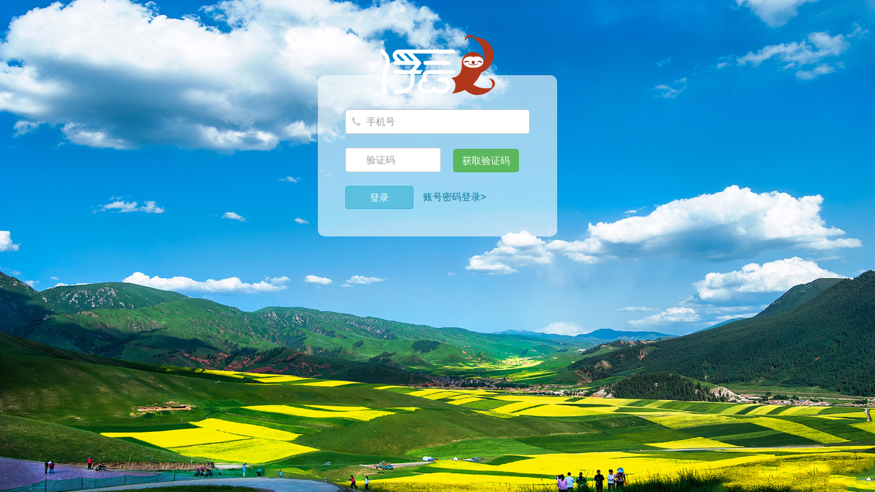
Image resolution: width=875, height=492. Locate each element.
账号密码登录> (454, 196)
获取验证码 (486, 160)
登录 (379, 197)
